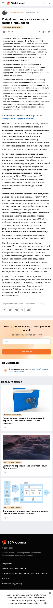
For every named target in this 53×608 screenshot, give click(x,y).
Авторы (5, 578)
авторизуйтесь (38, 369)
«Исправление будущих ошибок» (18, 118)
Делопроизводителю (11, 27)
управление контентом (13, 304)
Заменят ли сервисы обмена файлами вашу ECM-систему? (25, 467)
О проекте (7, 563)
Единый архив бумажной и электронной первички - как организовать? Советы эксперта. (23, 420)
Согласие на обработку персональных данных (24, 573)
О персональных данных (14, 568)
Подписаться (26, 352)
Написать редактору (12, 583)
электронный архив (34, 304)
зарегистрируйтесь (17, 371)
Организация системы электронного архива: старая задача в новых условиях (25, 512)
